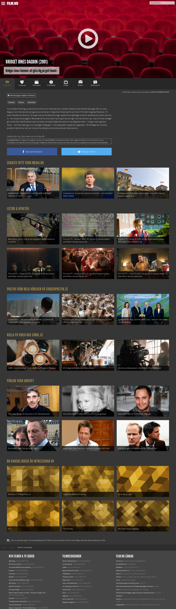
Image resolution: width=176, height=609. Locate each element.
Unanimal (12, 564)
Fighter (64, 557)
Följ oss (118, 564)
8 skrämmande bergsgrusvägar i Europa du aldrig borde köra (135, 583)
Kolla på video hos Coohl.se (25, 330)
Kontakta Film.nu (121, 554)
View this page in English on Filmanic (21, 95)
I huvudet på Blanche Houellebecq (20, 557)
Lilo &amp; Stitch (14, 601)
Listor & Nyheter (18, 207)
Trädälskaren (66, 564)
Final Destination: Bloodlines (18, 592)
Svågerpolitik (120, 595)
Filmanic (118, 567)
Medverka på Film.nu (122, 561)
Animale (11, 588)
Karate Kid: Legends (15, 604)
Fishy (64, 583)
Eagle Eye (65, 586)
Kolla (117, 580)
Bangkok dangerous (68, 592)
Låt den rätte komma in (69, 551)
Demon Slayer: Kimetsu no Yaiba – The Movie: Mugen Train (27, 583)
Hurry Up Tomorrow (15, 595)
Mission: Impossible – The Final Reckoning (22, 598)
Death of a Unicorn (15, 576)
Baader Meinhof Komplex (70, 561)
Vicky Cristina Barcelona (70, 573)
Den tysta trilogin (14, 580)
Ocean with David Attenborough (19, 570)
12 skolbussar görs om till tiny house (127, 573)
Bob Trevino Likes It (15, 554)
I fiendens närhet (67, 567)
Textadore (119, 586)
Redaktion (119, 557)
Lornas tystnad (67, 554)
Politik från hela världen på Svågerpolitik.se (37, 286)
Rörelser (11, 561)
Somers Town (66, 580)
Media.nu (119, 589)
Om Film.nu (120, 551)
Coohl (118, 570)
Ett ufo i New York (68, 589)
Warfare (11, 567)
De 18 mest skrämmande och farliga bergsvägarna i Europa (134, 576)
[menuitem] (4, 538)
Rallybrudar (66, 570)
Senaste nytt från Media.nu (25, 162)
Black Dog (12, 551)
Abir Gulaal (12, 573)
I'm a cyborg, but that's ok (70, 576)
